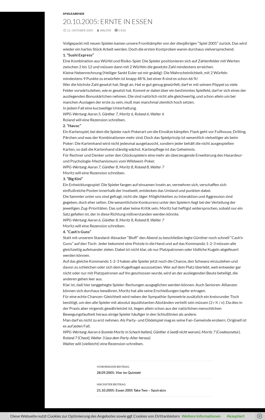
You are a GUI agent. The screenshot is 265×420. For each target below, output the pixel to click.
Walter (105, 30)
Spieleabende (73, 13)
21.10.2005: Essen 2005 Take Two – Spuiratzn (155, 386)
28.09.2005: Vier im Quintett (155, 369)
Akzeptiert (236, 416)
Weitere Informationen (201, 416)
